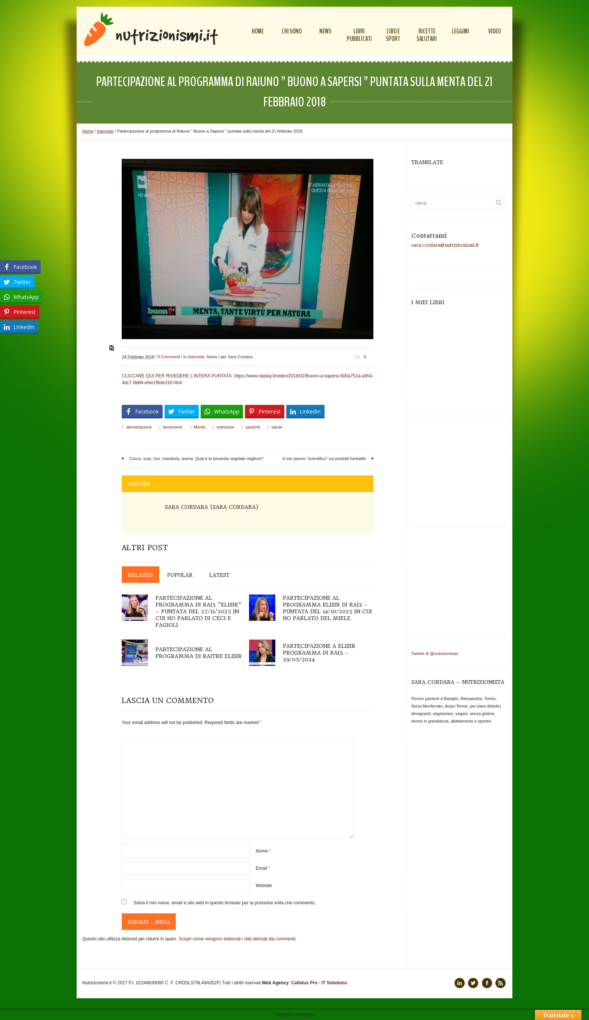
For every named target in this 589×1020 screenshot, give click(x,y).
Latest (219, 575)
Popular (180, 575)
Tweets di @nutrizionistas (434, 653)
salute (276, 427)
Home (87, 131)
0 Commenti (169, 357)
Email (263, 868)
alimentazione (139, 427)
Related (140, 575)
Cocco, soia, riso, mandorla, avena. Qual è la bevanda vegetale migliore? (196, 458)
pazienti (253, 427)
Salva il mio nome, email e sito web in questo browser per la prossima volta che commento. (225, 902)
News (212, 357)
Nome (263, 851)
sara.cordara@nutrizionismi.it (445, 245)
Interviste (105, 131)
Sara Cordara (240, 357)
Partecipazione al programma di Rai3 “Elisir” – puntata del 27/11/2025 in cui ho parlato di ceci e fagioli (199, 611)
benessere (172, 427)
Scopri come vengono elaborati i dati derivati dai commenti (237, 939)
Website (264, 885)
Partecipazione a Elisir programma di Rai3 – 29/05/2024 (319, 652)
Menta (199, 427)
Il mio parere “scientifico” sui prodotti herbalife (324, 458)
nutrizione (225, 427)
